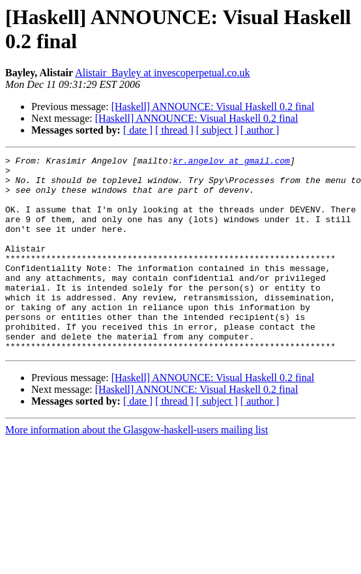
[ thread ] (174, 130)
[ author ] (260, 130)
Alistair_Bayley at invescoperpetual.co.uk (162, 72)
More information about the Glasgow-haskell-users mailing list (136, 468)
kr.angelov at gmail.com (231, 162)
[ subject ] (217, 130)
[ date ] (137, 130)
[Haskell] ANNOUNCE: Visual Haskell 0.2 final (213, 106)
